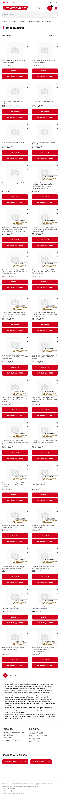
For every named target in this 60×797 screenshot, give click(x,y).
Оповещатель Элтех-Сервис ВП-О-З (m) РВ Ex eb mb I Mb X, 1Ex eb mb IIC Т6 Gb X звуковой (15, 357)
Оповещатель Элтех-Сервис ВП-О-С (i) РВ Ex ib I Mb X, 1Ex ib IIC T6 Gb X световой (44, 442)
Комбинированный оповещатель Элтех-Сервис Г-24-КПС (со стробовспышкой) (43, 649)
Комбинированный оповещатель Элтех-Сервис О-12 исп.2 (13, 526)
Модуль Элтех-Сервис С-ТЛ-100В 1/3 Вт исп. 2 (44, 143)
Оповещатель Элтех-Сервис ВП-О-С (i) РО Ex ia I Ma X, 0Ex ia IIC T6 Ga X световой (14, 484)
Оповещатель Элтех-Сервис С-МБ (13, 142)
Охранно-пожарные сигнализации (39, 21)
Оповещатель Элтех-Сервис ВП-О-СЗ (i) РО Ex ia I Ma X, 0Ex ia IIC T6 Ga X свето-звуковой (14, 314)
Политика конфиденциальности (13, 793)
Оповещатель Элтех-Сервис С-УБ (43, 101)
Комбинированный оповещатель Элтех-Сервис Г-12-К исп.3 (43, 567)
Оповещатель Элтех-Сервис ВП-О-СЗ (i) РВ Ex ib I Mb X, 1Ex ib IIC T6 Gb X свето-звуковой (44, 271)
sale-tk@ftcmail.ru (35, 739)
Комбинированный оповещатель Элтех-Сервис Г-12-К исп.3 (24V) (13, 567)
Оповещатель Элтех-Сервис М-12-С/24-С (13, 102)
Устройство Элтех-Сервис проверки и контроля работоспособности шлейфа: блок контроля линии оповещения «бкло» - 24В (44, 185)
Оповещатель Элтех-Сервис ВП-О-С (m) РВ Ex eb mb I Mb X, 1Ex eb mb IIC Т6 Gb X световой (15, 442)
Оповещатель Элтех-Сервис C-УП (13, 183)
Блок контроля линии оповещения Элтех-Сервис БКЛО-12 (43, 61)
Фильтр (51, 35)
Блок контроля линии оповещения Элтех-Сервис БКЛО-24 (13, 61)
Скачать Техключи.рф (41, 762)
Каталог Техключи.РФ (18, 21)
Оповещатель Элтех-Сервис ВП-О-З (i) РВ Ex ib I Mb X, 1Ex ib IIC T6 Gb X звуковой (44, 357)
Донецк (5, 2)
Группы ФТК (12, 788)
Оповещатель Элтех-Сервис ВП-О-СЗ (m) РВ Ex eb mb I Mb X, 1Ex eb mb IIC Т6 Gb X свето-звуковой (15, 271)
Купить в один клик (15, 77)
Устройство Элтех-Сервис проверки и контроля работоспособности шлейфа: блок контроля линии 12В (14, 229)
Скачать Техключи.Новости (15, 762)
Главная (5, 21)
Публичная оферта (8, 791)
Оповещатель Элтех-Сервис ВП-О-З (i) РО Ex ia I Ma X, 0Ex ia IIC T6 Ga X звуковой (14, 399)
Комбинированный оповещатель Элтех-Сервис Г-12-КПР (13, 648)
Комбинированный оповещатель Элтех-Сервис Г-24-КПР (43, 608)
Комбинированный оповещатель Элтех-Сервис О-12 (43, 526)
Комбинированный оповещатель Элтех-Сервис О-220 (43, 484)
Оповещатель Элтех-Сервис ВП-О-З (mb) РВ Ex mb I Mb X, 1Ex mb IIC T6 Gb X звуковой (44, 314)
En (13, 2)
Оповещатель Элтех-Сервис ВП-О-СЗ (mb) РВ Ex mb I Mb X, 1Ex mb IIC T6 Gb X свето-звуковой (44, 229)
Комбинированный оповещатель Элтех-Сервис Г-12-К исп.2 (13, 608)
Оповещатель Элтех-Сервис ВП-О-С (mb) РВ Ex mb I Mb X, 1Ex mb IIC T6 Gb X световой (44, 399)
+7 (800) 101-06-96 (39, 8)
